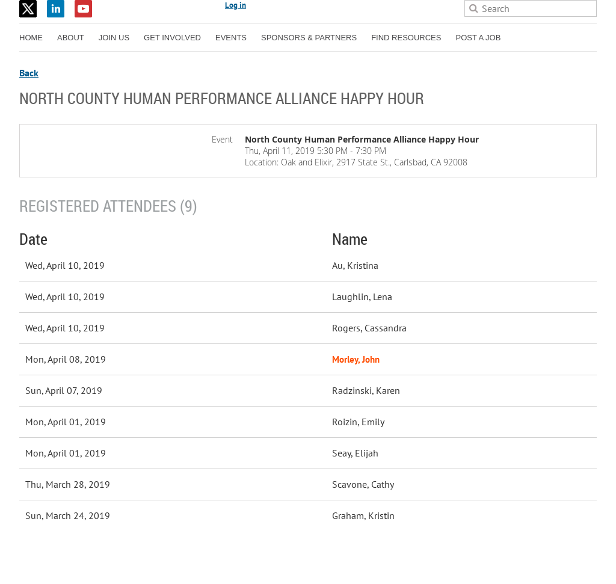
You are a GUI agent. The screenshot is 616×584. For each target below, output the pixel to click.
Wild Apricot (492, 560)
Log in (235, 5)
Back (28, 73)
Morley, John (356, 359)
